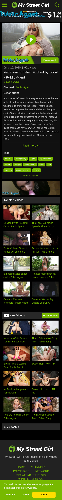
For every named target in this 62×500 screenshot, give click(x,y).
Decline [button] (25, 495)
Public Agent (23, 87)
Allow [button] (44, 495)
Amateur (8, 159)
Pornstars (21, 471)
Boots (42, 164)
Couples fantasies (22, 170)
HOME (21, 467)
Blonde (7, 164)
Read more (30, 145)
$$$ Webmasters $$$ (30, 475)
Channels (38, 467)
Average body (21, 159)
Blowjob (18, 164)
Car (49, 164)
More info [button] (11, 495)
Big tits (32, 159)
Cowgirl (36, 170)
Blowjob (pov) (30, 164)
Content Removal (31, 479)
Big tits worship (45, 159)
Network (42, 471)
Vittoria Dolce (12, 81)
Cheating (8, 170)
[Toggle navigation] (4, 5)
